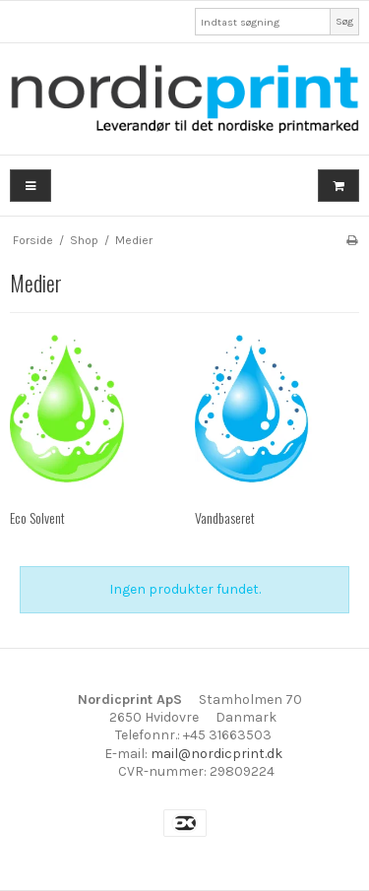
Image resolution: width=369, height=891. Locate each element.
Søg (344, 21)
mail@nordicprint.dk (216, 753)
